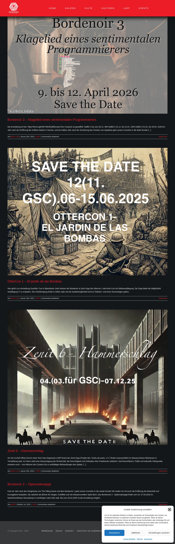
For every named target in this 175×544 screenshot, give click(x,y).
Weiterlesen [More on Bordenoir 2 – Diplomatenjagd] (163, 504)
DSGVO (140, 539)
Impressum (148, 539)
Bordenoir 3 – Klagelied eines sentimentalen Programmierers (52, 119)
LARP (38, 137)
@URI (13, 504)
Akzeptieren (114, 533)
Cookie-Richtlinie (129, 539)
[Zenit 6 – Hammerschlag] (87, 377)
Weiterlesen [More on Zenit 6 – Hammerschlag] (163, 471)
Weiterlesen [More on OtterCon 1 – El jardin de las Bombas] (163, 298)
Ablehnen (135, 533)
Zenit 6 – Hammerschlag (25, 451)
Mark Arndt (15, 137)
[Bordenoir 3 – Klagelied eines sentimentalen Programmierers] (87, 61)
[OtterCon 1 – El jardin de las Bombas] (87, 211)
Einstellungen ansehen (159, 533)
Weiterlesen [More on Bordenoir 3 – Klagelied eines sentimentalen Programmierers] (163, 137)
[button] (169, 509)
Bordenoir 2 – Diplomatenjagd (29, 484)
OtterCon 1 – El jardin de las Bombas (35, 281)
